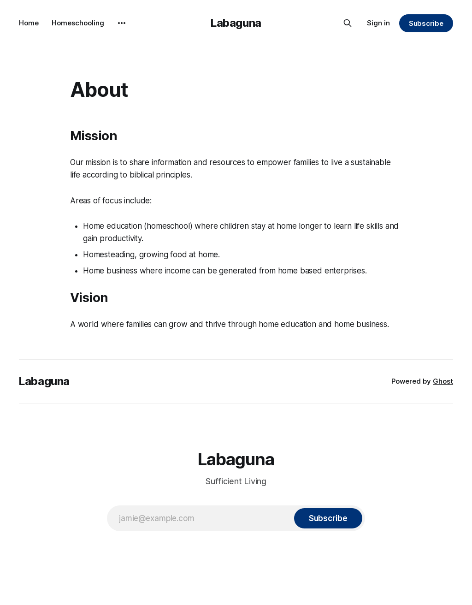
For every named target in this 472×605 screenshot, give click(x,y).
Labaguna (236, 23)
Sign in (378, 22)
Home (29, 22)
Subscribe (426, 23)
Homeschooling (78, 22)
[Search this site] (347, 23)
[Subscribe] (328, 518)
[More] (121, 23)
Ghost (443, 381)
